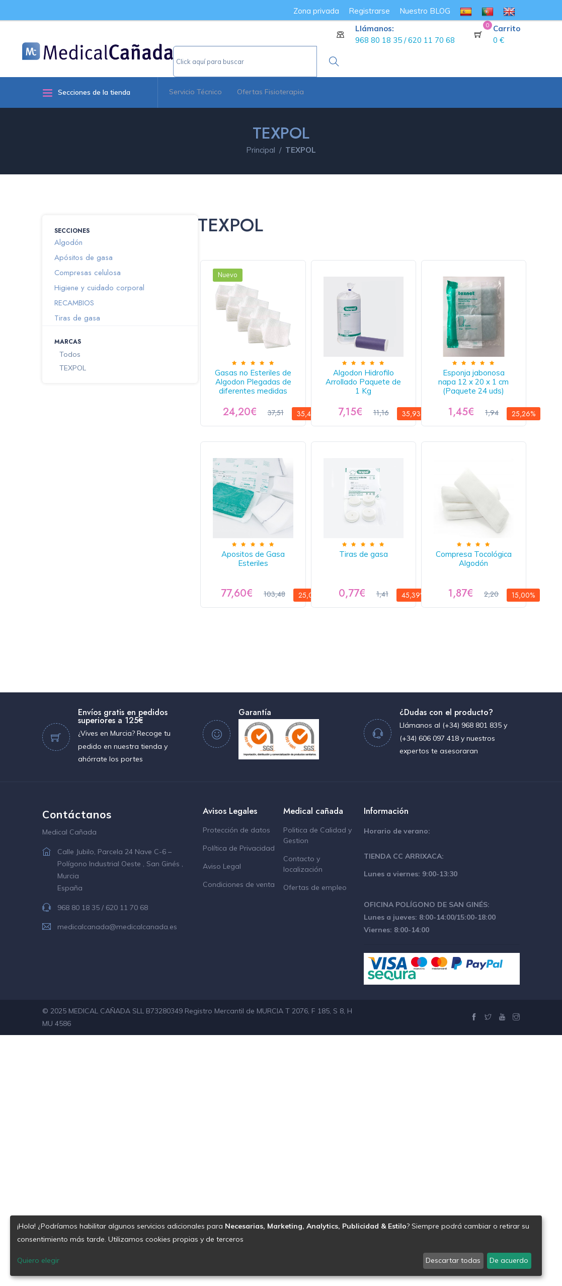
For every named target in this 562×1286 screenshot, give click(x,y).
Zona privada (316, 11)
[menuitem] (466, 11)
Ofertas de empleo (315, 1138)
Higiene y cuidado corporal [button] (99, 287)
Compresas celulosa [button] (87, 272)
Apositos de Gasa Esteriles (398, 600)
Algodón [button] (68, 242)
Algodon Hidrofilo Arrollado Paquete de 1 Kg (398, 400)
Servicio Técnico (195, 91)
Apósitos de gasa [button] (83, 257)
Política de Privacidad (239, 1099)
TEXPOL (72, 367)
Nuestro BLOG (424, 11)
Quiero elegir (38, 1260)
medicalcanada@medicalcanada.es (117, 1177)
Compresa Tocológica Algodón (398, 809)
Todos (70, 354)
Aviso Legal (222, 1117)
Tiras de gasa (264, 805)
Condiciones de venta (239, 1135)
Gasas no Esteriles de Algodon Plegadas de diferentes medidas (264, 405)
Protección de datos (236, 1080)
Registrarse (369, 11)
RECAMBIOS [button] (74, 302)
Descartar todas (453, 1260)
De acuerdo (509, 1260)
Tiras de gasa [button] (77, 318)
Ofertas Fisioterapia (270, 91)
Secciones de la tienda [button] (86, 92)
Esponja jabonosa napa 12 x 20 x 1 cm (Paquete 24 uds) (264, 605)
